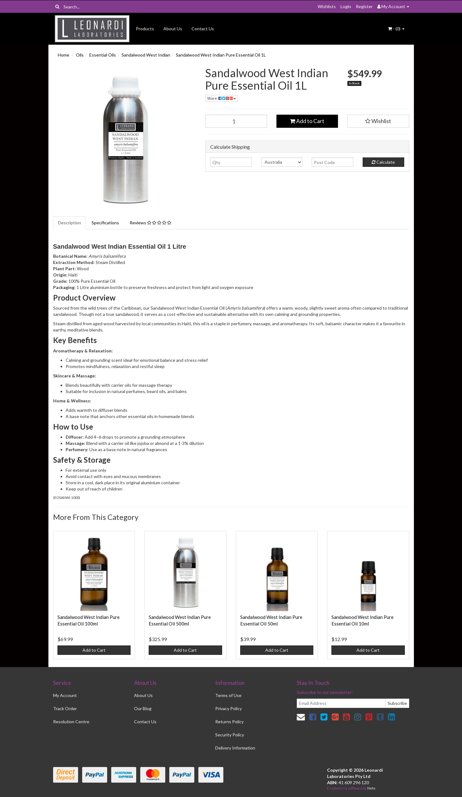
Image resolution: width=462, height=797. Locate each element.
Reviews (150, 222)
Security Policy (229, 734)
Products (145, 28)
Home (63, 54)
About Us (172, 28)
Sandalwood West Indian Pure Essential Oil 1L (221, 54)
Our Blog (143, 708)
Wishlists (327, 6)
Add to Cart (307, 120)
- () (396, 28)
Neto (371, 788)
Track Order (65, 708)
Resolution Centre (71, 721)
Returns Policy (229, 721)
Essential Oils (102, 54)
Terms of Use (228, 695)
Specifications (105, 222)
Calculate (383, 162)
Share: (221, 98)
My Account (65, 695)
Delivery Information (235, 747)
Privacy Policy (228, 708)
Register (364, 6)
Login (345, 6)
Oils (80, 54)
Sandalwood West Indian (146, 54)
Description (69, 222)
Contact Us (202, 28)
